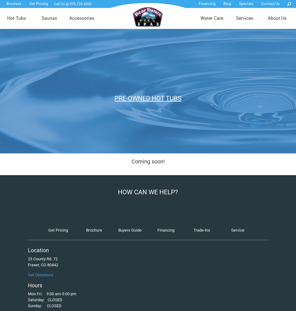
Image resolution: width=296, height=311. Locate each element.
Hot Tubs (16, 18)
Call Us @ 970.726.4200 (73, 4)
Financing (207, 3)
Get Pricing (38, 3)
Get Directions (40, 274)
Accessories (81, 18)
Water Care (211, 18)
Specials (246, 3)
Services (244, 18)
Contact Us (270, 3)
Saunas (49, 18)
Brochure (13, 3)
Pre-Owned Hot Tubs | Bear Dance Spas (148, 17)
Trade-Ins (201, 230)
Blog (227, 3)
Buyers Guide (130, 230)
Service (237, 230)
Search (289, 4)
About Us (277, 18)
